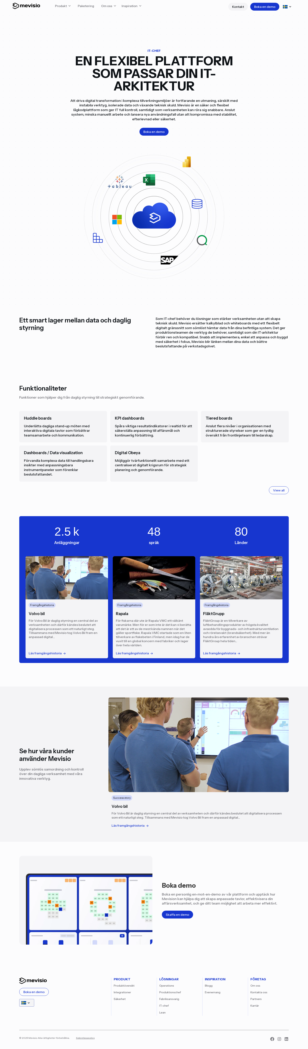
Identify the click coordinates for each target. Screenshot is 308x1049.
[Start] (26, 6)
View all (279, 490)
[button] (63, 6)
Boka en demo (264, 7)
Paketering (86, 6)
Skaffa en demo (177, 915)
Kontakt (238, 7)
